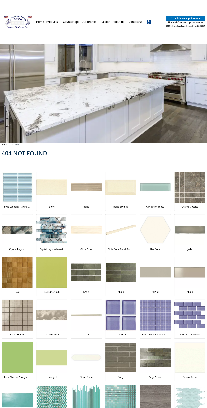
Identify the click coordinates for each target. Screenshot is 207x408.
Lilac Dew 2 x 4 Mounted (190, 334)
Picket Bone (86, 377)
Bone (52, 206)
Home (40, 22)
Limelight (52, 377)
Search (106, 22)
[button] (149, 22)
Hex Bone (155, 249)
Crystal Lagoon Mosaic (52, 249)
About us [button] (118, 22)
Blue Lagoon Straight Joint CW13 (17, 206)
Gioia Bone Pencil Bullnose (121, 249)
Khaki (86, 291)
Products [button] (52, 22)
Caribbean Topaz (155, 206)
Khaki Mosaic (17, 334)
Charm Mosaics (190, 206)
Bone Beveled (120, 206)
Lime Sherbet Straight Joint (17, 377)
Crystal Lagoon (17, 249)
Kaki (17, 291)
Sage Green (155, 377)
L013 (86, 334)
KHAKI (155, 291)
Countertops (71, 22)
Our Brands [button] (89, 22)
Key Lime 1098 (51, 291)
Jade (189, 249)
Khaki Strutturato (51, 334)
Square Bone (190, 377)
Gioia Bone (86, 249)
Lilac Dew (121, 334)
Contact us (135, 22)
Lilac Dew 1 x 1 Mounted (155, 334)
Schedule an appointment (185, 18)
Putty (121, 377)
